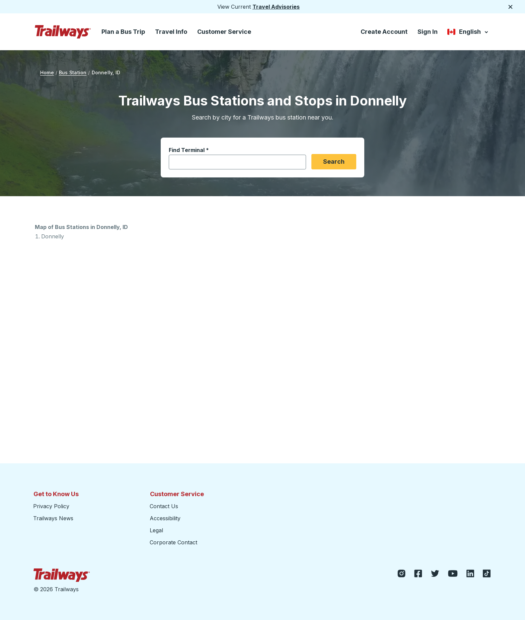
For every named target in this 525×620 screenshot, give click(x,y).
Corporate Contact (173, 542)
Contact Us (164, 506)
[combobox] (233, 162)
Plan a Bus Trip (123, 31)
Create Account (384, 31)
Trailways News (53, 518)
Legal (156, 530)
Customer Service (224, 31)
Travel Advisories (276, 6)
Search (334, 161)
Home (47, 72)
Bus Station (72, 72)
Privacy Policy (51, 506)
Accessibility (165, 518)
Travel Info (171, 31)
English (468, 32)
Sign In (428, 31)
